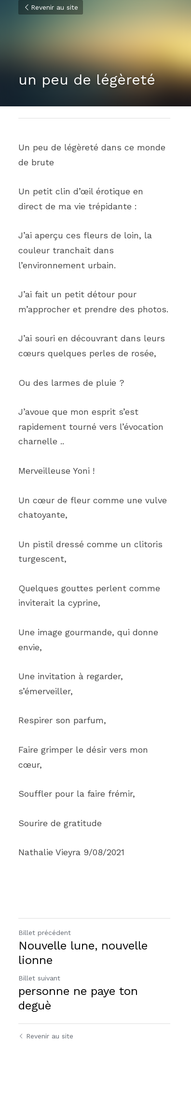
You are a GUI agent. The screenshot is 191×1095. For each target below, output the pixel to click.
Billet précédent (44, 932)
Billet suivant (39, 978)
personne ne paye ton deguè (78, 998)
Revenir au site (50, 7)
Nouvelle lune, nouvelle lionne (83, 953)
